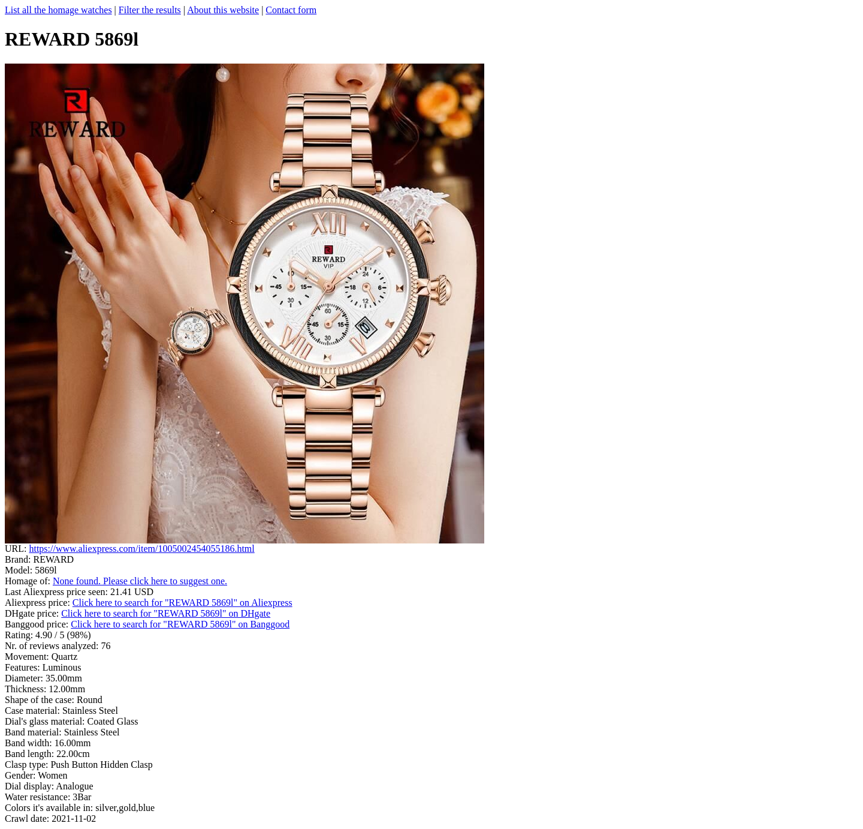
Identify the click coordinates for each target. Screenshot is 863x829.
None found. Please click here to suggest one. (140, 581)
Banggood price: (38, 624)
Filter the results (150, 10)
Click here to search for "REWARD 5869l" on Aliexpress (182, 602)
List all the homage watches (58, 10)
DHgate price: (33, 613)
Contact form (290, 10)
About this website (223, 10)
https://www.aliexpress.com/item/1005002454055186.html (141, 548)
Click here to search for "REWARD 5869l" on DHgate (165, 613)
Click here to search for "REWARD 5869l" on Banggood (180, 624)
